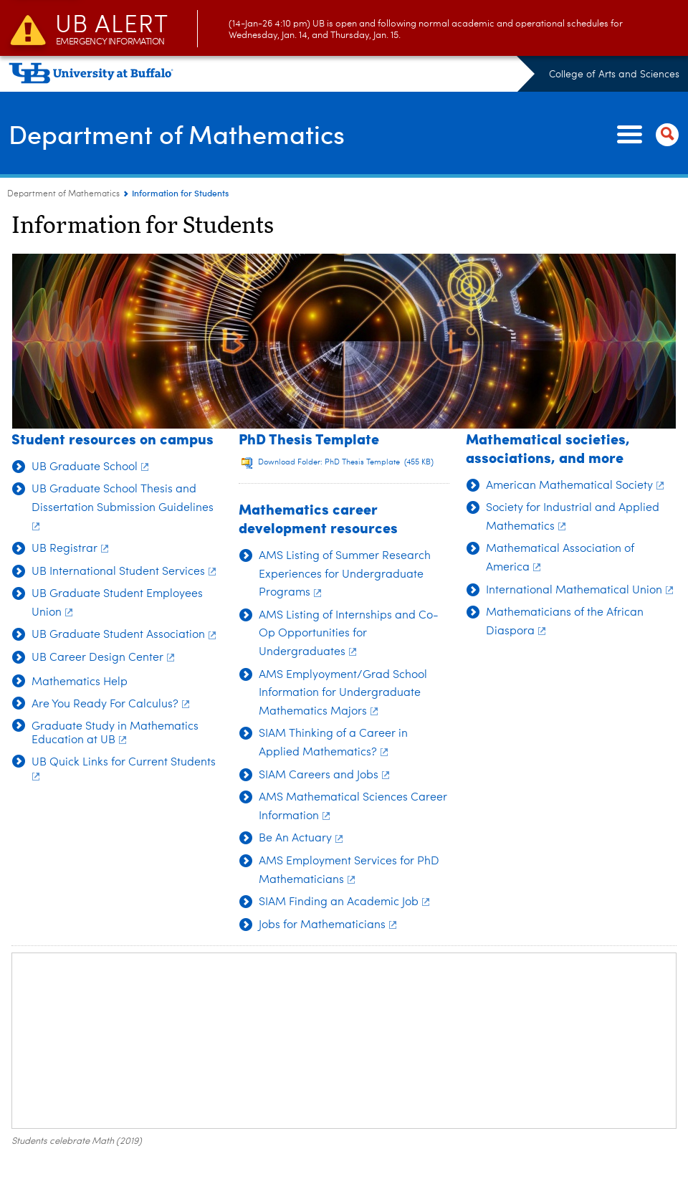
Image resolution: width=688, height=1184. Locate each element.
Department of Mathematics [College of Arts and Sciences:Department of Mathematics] (63, 194)
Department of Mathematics (177, 133)
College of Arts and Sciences (614, 75)
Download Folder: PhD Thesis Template (346, 463)
